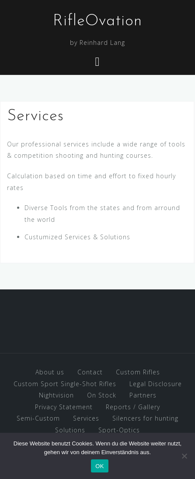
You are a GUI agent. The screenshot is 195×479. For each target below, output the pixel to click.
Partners (143, 395)
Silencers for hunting (145, 418)
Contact (90, 372)
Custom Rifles (138, 372)
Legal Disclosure (155, 384)
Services (86, 418)
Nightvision (56, 395)
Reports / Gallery (133, 407)
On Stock (101, 395)
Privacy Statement (64, 407)
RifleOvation (97, 21)
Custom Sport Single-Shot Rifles (65, 384)
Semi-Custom (38, 418)
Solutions (70, 430)
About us (49, 372)
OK (99, 466)
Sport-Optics (119, 430)
